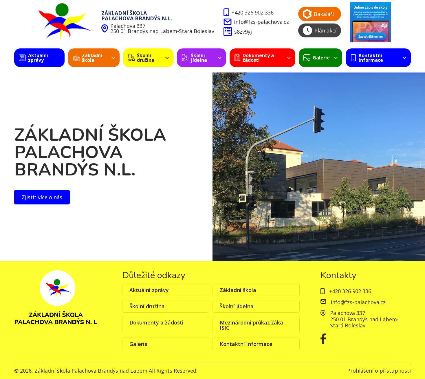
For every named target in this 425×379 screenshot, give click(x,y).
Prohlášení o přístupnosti (379, 370)
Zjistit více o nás (42, 197)
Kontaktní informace (246, 343)
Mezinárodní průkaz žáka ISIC (251, 325)
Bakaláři (318, 14)
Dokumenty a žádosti (156, 322)
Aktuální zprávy (149, 289)
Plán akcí (319, 30)
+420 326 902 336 (249, 12)
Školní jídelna (237, 306)
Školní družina (147, 306)
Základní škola (238, 289)
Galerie (138, 343)
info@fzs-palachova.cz (256, 22)
